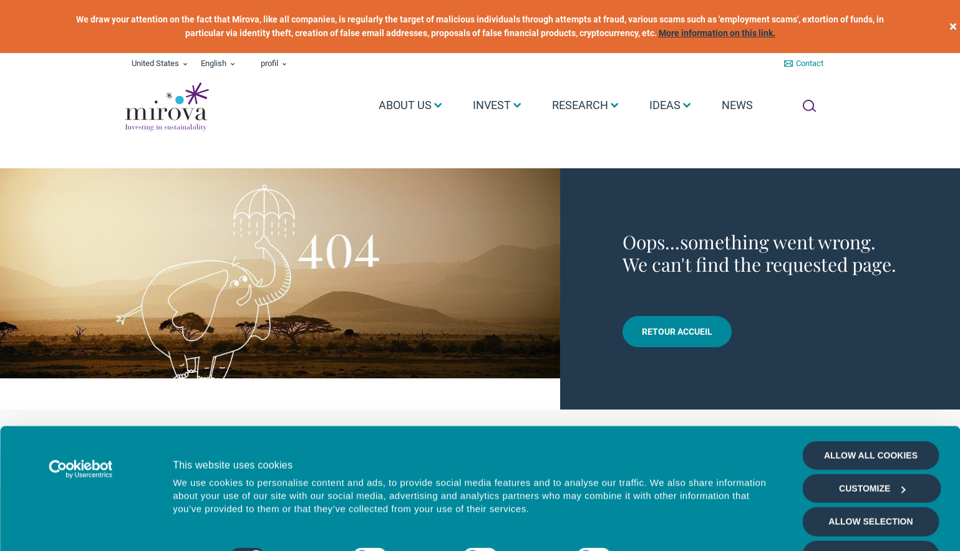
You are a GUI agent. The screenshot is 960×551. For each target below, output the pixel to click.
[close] (953, 26)
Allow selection (870, 484)
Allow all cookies (871, 417)
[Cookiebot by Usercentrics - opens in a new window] (80, 430)
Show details (664, 527)
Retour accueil (677, 332)
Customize (872, 451)
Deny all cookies (870, 517)
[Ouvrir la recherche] (809, 106)
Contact (809, 63)
